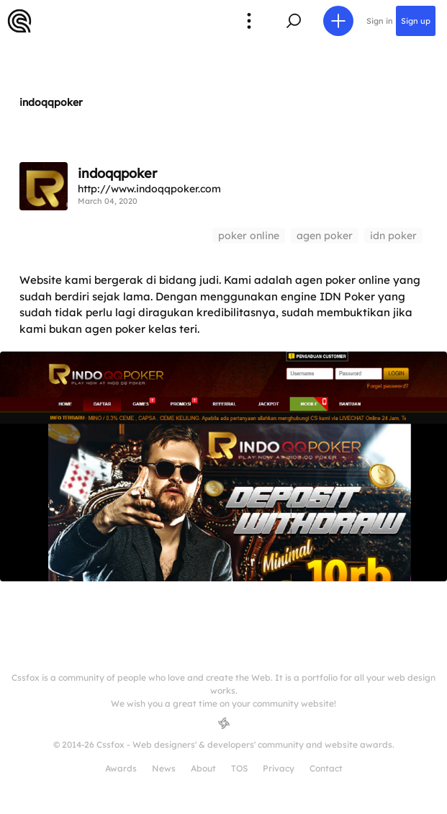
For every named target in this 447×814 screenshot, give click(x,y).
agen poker (325, 235)
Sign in (379, 21)
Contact (326, 768)
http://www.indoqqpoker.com (149, 188)
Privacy (278, 768)
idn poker (393, 235)
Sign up (415, 21)
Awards (121, 768)
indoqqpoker (51, 102)
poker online (248, 235)
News (164, 768)
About (203, 768)
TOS (239, 768)
